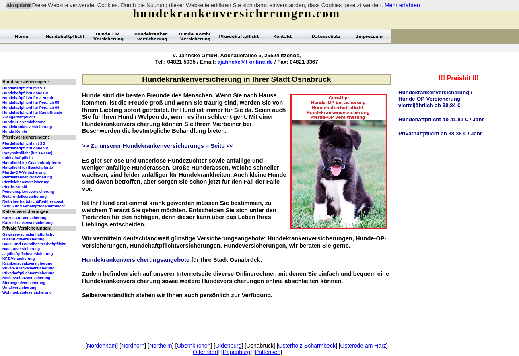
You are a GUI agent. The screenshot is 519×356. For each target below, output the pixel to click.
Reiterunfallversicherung (24, 197)
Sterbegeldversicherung (23, 283)
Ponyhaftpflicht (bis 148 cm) (27, 153)
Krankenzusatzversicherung (27, 263)
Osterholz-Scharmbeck (307, 345)
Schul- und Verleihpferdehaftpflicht (33, 206)
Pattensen (267, 352)
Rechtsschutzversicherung (26, 278)
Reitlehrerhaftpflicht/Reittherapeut (32, 201)
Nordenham (101, 345)
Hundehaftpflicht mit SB (23, 88)
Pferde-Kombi (14, 187)
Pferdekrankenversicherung (27, 177)
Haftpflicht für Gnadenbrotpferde (31, 163)
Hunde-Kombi (14, 132)
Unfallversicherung (19, 288)
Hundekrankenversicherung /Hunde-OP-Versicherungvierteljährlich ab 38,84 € (435, 98)
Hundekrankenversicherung (27, 127)
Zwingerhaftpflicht (18, 117)
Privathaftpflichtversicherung (28, 273)
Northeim (160, 345)
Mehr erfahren (402, 5)
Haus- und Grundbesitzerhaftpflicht (34, 244)
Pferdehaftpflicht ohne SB (25, 148)
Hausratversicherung (21, 249)
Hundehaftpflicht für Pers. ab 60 (30, 108)
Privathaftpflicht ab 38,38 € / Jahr (440, 133)
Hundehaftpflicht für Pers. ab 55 (30, 103)
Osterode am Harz (363, 345)
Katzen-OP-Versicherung (24, 218)
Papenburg (237, 352)
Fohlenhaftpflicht (17, 158)
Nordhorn (132, 345)
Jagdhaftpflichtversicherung (27, 254)
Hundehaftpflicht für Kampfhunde (32, 112)
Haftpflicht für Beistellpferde (27, 168)
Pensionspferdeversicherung (28, 192)
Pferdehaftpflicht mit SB (23, 143)
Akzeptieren (18, 5)
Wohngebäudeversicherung (27, 292)
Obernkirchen (193, 345)
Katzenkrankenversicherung (27, 223)
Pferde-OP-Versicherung (24, 172)
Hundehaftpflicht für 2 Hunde (28, 98)
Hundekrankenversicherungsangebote (135, 260)
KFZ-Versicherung (18, 259)
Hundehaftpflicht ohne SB (25, 93)
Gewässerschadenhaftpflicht (28, 234)
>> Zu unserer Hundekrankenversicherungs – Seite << (157, 146)
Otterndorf (205, 352)
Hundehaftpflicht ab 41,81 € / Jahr (441, 119)
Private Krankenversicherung (28, 268)
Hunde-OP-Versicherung (24, 122)
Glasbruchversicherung (23, 239)
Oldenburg (228, 345)
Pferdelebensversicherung (25, 182)
